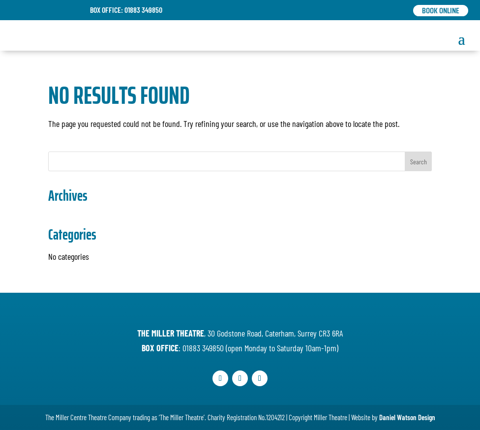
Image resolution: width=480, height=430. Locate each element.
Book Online (440, 10)
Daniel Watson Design (407, 417)
